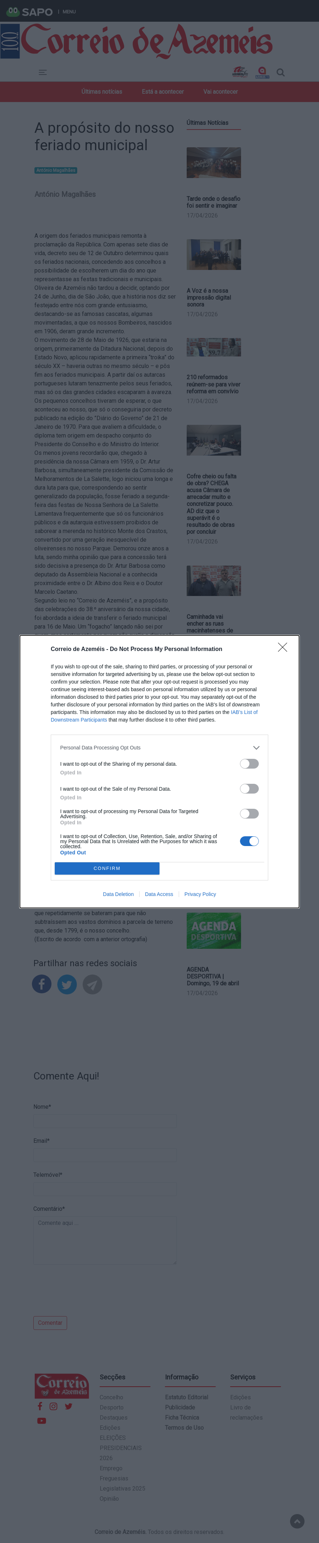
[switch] (249, 764)
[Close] (285, 649)
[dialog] (159, 771)
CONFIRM (107, 868)
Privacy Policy (200, 894)
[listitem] (159, 748)
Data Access (159, 894)
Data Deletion (118, 894)
